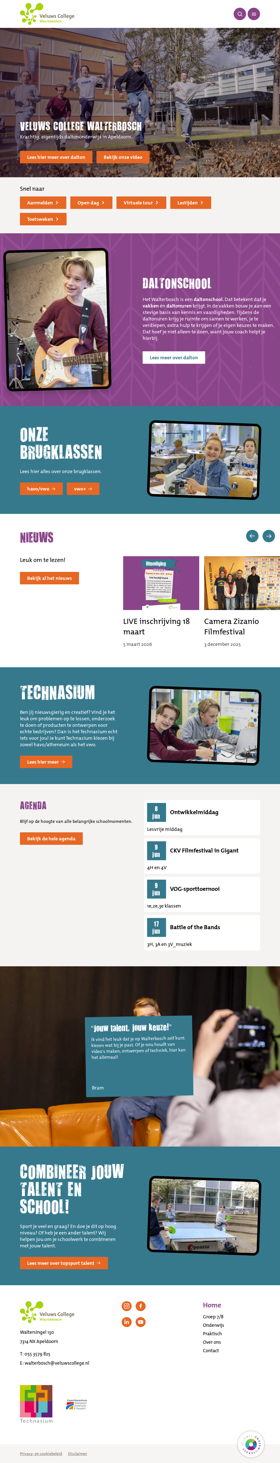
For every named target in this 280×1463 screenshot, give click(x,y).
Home (212, 1305)
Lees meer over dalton (174, 357)
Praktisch (212, 1334)
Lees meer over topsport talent (64, 1263)
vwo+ (83, 489)
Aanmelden (42, 202)
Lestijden (190, 202)
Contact (211, 1350)
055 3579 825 (37, 1354)
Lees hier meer (46, 762)
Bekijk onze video (123, 157)
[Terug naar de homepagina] (47, 14)
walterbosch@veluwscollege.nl (57, 1363)
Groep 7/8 (213, 1317)
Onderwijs (213, 1325)
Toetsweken (42, 219)
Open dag (91, 202)
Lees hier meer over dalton (56, 157)
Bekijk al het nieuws (49, 578)
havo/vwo (41, 489)
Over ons (212, 1342)
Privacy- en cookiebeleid (41, 1453)
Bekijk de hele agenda (51, 838)
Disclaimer (77, 1453)
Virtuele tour (141, 202)
